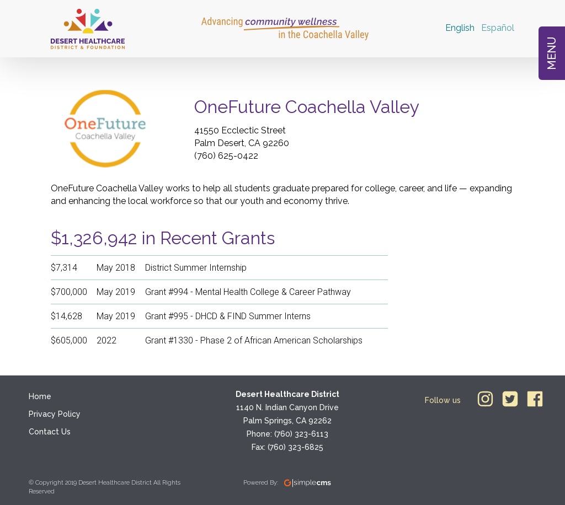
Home (40, 396)
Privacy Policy (55, 414)
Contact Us (50, 431)
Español (497, 28)
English (460, 28)
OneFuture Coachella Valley (306, 106)
